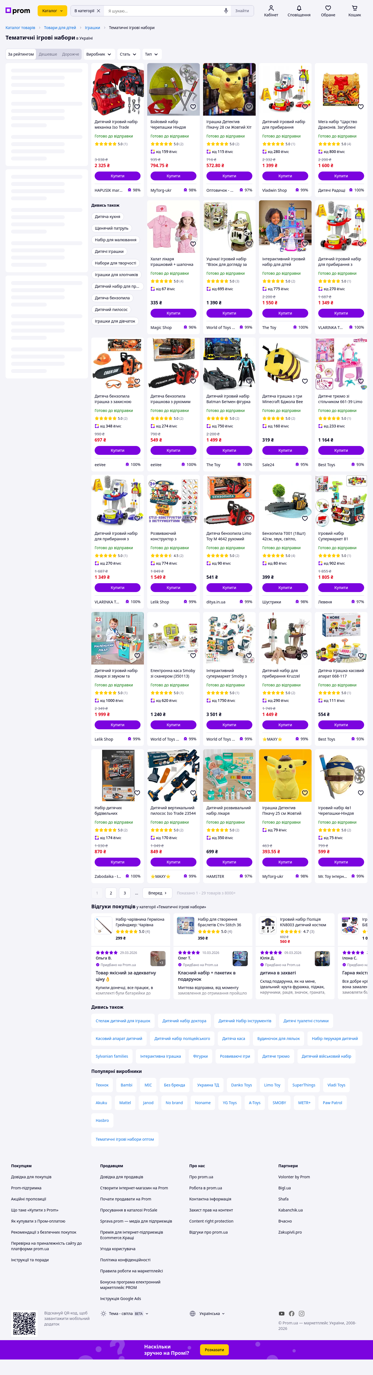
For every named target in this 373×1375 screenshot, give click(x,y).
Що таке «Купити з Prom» (34, 1225)
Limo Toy (272, 1100)
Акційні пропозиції (28, 1214)
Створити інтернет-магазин (126, 1203)
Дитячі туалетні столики (306, 1036)
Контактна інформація (210, 1214)
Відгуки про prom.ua (208, 1247)
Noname (203, 1118)
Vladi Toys (337, 1100)
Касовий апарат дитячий (119, 1054)
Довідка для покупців (31, 1192)
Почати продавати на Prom (125, 1214)
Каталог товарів (20, 27)
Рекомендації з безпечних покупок (43, 1247)
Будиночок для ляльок (278, 1054)
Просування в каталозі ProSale (128, 1225)
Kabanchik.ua (290, 1225)
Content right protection (211, 1236)
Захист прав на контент (211, 1225)
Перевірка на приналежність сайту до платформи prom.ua (46, 1261)
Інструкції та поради (30, 1275)
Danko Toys (241, 1100)
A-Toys (255, 1118)
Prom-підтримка (26, 1203)
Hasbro (102, 1135)
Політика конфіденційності (125, 1275)
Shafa (283, 1214)
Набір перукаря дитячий (335, 1054)
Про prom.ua (201, 1192)
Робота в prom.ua (205, 1203)
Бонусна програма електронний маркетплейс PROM (130, 1300)
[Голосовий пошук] (226, 11)
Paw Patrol (332, 1118)
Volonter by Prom (294, 1192)
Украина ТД (208, 1100)
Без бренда (174, 1100)
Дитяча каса (233, 1054)
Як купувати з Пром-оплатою (38, 1236)
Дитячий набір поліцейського (182, 1054)
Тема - (121, 1329)
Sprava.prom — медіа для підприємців (136, 1236)
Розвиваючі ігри (235, 1071)
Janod (148, 1118)
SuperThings (303, 1100)
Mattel (125, 1118)
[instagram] (301, 1329)
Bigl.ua (284, 1203)
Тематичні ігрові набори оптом (125, 1154)
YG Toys (230, 1118)
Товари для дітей (60, 27)
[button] (118, 176)
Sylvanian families (112, 1071)
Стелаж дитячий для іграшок (123, 1036)
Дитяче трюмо (275, 1071)
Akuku (101, 1118)
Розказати (214, 1365)
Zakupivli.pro (290, 1247)
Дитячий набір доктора (184, 1036)
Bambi (126, 1100)
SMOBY (279, 1118)
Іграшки (92, 27)
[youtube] (281, 1329)
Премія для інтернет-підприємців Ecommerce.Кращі (131, 1250)
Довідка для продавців (121, 1192)
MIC (148, 1100)
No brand (174, 1118)
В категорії (87, 10)
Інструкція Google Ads (120, 1314)
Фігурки (200, 1071)
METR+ (304, 1118)
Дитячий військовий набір (326, 1071)
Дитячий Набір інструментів (245, 1036)
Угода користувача (118, 1264)
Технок (102, 1100)
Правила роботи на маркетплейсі (131, 1286)
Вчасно (285, 1236)
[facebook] (291, 1329)
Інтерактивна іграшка (160, 1071)
